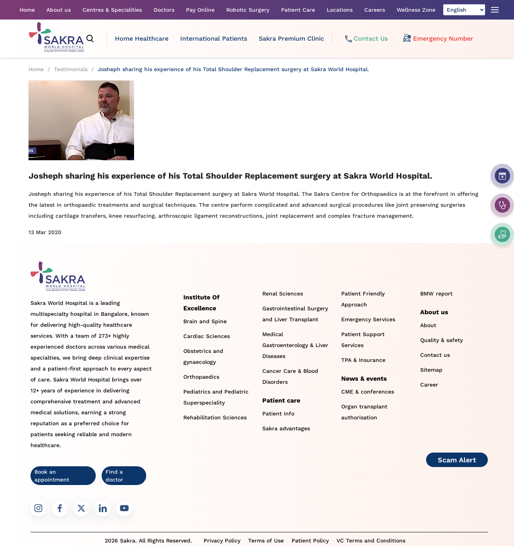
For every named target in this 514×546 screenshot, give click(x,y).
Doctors (164, 10)
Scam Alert (457, 460)
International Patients (213, 38)
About (428, 325)
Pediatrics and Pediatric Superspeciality (216, 397)
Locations (340, 10)
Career (429, 384)
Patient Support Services (363, 339)
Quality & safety (441, 340)
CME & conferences (367, 391)
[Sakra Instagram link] (38, 508)
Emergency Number (438, 38)
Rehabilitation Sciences (215, 417)
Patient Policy (310, 540)
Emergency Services (368, 319)
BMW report (436, 293)
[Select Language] (464, 9)
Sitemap (431, 370)
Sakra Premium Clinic (291, 38)
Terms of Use (266, 540)
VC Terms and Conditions (371, 540)
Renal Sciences (282, 293)
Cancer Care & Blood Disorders (290, 376)
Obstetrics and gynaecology (203, 356)
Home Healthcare (141, 38)
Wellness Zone (416, 10)
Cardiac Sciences (206, 336)
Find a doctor (114, 476)
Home (27, 10)
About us (59, 10)
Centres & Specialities (112, 10)
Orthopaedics (201, 377)
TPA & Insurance (363, 360)
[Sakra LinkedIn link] (103, 508)
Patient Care (298, 10)
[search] (90, 38)
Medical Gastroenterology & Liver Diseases (295, 345)
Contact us (435, 355)
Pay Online (200, 10)
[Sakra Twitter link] (81, 508)
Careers (374, 10)
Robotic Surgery (247, 10)
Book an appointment (51, 476)
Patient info (278, 413)
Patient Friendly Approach (363, 299)
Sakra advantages (286, 428)
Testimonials (71, 69)
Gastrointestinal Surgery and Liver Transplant (295, 313)
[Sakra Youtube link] (124, 508)
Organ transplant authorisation (364, 412)
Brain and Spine (205, 321)
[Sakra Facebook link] (60, 508)
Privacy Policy (222, 540)
